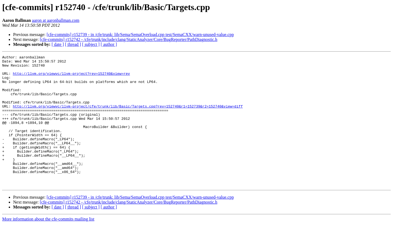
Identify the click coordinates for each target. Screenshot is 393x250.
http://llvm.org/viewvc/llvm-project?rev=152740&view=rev (71, 77)
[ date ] (58, 44)
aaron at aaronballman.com (55, 20)
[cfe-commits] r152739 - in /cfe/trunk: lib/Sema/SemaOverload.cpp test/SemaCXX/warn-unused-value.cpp (140, 34)
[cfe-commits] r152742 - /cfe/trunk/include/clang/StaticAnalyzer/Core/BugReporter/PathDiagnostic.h (128, 39)
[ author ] (109, 44)
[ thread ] (73, 44)
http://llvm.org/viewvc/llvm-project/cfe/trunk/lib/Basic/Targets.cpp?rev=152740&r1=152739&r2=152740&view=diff (128, 116)
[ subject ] (91, 44)
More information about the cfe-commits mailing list (48, 245)
